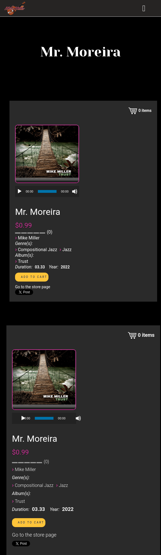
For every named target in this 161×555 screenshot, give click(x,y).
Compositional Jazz (37, 249)
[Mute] (74, 191)
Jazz (67, 249)
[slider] (47, 191)
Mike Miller (29, 238)
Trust (23, 261)
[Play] (19, 191)
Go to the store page (32, 287)
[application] (47, 191)
